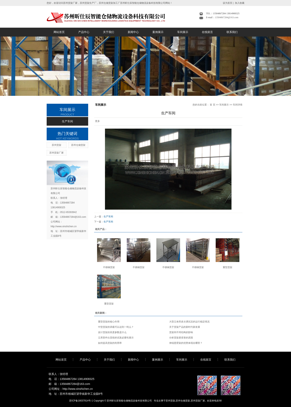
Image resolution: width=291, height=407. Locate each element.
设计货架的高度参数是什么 (112, 332)
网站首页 (59, 32)
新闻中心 (133, 32)
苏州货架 (56, 145)
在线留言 (207, 32)
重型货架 (227, 267)
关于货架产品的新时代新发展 (184, 327)
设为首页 (227, 3)
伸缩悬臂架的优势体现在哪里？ (185, 343)
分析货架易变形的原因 (181, 337)
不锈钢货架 (109, 267)
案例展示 (157, 32)
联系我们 (232, 32)
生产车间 (67, 121)
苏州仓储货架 (78, 145)
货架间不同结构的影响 (181, 332)
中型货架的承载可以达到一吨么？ (116, 327)
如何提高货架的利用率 (110, 343)
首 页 (212, 104)
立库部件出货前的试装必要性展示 (116, 337)
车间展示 (182, 32)
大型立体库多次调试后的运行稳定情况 (189, 321)
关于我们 (108, 32)
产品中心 (83, 32)
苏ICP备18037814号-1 (81, 400)
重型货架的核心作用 (108, 321)
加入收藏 (239, 3)
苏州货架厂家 (56, 152)
